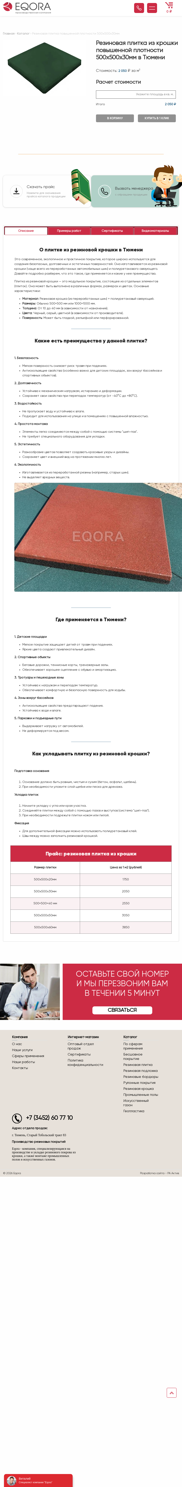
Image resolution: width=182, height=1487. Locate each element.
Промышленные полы (140, 1095)
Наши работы (23, 1062)
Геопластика (133, 1111)
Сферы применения (28, 1056)
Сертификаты (79, 1055)
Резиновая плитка (137, 1065)
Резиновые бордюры (140, 1077)
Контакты (20, 1068)
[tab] (26, 231)
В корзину (115, 118)
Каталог (23, 33)
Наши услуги (22, 1050)
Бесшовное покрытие (132, 1057)
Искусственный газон (136, 1103)
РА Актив (173, 1173)
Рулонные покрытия (139, 1083)
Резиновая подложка (140, 1071)
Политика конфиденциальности (85, 1063)
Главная (9, 33)
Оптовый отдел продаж (81, 1047)
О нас (17, 1044)
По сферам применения (133, 1047)
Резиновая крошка (138, 1089)
